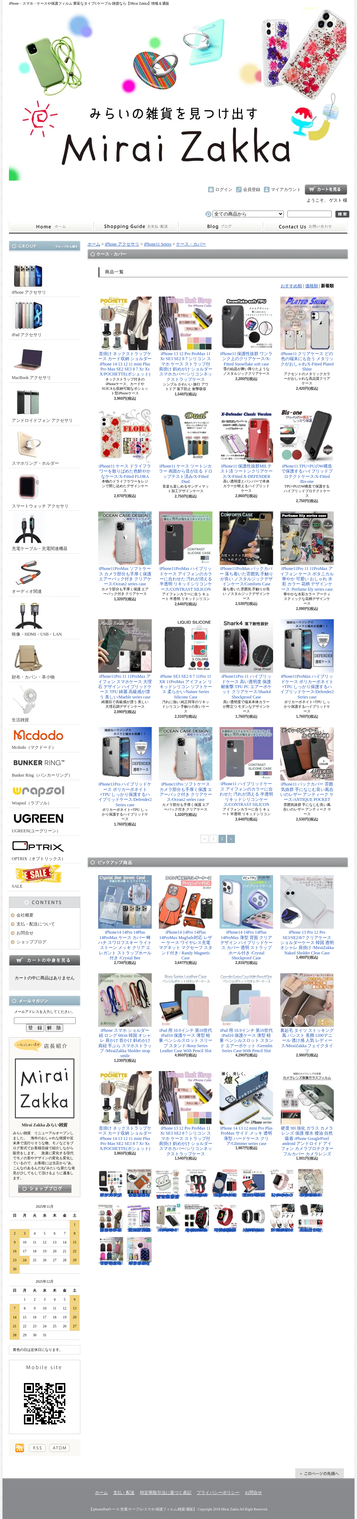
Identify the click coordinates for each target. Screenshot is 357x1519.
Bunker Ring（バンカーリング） (42, 766)
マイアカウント (286, 189)
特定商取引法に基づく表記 (165, 1492)
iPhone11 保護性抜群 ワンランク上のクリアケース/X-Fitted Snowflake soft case (246, 332)
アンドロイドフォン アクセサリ (42, 403)
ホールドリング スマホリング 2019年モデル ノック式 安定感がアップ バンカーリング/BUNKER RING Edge (110, 1183)
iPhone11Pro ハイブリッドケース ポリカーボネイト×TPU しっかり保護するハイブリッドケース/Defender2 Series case (125, 767)
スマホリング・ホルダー (35, 446)
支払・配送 (124, 1492)
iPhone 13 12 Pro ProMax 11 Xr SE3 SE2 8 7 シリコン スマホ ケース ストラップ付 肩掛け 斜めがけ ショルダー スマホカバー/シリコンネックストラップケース (185, 339)
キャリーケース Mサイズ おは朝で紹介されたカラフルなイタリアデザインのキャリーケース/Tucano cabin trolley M (139, 1251)
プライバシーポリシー (218, 1492)
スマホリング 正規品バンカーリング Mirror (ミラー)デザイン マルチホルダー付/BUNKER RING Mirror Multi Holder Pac (282, 1218)
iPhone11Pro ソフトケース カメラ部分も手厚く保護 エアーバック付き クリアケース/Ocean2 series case (185, 764)
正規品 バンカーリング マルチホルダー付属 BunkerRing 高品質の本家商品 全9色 (310, 1218)
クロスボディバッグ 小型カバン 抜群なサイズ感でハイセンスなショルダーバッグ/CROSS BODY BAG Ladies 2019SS (110, 1218)
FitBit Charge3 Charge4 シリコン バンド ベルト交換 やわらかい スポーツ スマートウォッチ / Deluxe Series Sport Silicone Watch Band (196, 1183)
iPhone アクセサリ (29, 275)
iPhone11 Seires (157, 244)
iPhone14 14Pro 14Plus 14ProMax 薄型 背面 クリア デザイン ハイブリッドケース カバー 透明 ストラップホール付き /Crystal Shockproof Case (246, 917)
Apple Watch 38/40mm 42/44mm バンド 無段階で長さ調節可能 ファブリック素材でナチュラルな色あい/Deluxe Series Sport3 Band (224, 1218)
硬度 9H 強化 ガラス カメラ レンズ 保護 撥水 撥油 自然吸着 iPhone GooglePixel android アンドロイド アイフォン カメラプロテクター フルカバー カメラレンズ (307, 1113)
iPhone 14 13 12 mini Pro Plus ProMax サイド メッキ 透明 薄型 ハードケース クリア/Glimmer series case (246, 1108)
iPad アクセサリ (28, 317)
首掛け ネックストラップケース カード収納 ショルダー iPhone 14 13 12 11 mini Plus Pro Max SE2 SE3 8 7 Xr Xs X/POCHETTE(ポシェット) (125, 337)
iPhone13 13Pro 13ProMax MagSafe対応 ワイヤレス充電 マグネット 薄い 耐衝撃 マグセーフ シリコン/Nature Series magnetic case (224, 1183)
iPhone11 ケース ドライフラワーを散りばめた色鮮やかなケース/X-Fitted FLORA (125, 444)
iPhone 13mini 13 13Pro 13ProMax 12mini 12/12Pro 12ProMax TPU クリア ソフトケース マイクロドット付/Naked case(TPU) (167, 1218)
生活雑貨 (28, 702)
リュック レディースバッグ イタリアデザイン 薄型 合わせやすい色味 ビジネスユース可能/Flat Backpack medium (110, 1251)
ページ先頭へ (319, 1473)
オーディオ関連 (28, 574)
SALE (38, 877)
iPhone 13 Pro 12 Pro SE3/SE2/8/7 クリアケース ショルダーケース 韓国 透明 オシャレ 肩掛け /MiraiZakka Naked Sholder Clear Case (307, 915)
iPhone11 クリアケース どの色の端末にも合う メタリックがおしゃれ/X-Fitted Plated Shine (307, 334)
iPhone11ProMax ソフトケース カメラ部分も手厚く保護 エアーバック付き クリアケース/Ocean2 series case (125, 548)
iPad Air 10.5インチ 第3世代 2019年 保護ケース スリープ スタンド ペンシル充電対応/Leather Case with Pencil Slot (253, 1183)
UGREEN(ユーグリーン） (38, 821)
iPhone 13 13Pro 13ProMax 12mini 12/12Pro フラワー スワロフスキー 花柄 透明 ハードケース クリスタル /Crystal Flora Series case (310, 1183)
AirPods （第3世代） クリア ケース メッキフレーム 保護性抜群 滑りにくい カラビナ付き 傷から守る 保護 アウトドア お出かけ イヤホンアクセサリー (167, 1184)
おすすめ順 (291, 285)
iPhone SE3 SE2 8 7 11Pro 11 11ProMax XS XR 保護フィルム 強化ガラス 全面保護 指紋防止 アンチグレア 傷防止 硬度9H (139, 1218)
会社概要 (25, 915)
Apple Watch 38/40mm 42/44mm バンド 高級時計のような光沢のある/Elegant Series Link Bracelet (253, 1218)
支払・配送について (136, 227)
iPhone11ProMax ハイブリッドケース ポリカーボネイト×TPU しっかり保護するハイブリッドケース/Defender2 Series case (307, 659)
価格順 (311, 285)
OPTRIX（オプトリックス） (39, 849)
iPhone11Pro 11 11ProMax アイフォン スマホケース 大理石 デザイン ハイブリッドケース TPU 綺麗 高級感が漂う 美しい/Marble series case (125, 659)
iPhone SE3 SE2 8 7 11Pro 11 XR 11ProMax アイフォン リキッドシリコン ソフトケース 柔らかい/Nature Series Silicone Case (185, 659)
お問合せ (305, 227)
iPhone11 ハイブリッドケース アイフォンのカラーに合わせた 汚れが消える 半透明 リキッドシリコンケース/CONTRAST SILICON (246, 767)
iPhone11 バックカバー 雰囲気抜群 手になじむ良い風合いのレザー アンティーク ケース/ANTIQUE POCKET (307, 764)
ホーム (51, 227)
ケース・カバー (191, 244)
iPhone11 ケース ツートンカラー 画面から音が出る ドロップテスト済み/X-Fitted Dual (185, 446)
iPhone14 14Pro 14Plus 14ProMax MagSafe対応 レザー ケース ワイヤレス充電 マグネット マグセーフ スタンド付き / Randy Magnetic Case (185, 917)
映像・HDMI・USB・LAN (37, 617)
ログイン (223, 189)
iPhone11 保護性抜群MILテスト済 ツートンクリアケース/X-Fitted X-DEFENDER (246, 444)
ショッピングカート (326, 189)
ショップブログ (220, 227)
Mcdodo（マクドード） (38, 738)
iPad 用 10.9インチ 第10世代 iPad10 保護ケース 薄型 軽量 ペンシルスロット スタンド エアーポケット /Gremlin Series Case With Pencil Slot (246, 1013)
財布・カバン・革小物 (33, 660)
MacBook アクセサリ (31, 360)
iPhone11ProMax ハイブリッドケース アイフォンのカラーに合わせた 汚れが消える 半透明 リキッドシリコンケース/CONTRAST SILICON (185, 551)
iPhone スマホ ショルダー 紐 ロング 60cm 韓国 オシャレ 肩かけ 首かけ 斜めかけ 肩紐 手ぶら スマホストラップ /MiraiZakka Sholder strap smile (125, 1016)
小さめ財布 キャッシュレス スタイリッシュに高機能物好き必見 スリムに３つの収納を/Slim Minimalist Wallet (139, 1183)
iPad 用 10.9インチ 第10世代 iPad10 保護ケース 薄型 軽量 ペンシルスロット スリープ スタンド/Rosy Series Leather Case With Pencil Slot (185, 1013)
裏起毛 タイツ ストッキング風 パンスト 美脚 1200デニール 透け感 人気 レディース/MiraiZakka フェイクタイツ (307, 1013)
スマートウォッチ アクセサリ (40, 489)
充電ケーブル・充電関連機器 (39, 531)
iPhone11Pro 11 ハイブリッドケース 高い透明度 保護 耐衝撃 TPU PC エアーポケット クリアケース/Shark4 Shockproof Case (246, 659)
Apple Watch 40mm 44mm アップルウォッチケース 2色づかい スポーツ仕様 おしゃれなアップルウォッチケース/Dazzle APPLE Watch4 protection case (196, 1218)
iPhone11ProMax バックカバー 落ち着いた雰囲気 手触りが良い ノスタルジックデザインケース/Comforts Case (246, 548)
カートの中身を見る (44, 960)
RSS (37, 1448)
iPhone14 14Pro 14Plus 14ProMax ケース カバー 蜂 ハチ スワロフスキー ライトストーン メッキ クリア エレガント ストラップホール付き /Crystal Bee (125, 917)
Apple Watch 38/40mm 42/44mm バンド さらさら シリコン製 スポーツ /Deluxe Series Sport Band (282, 1183)
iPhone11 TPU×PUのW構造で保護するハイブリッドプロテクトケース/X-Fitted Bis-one (307, 446)
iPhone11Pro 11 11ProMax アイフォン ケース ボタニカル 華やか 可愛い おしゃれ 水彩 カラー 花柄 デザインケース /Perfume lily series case (307, 551)
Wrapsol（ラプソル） (38, 794)
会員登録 (251, 189)
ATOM (59, 1448)
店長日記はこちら (45, 1188)
